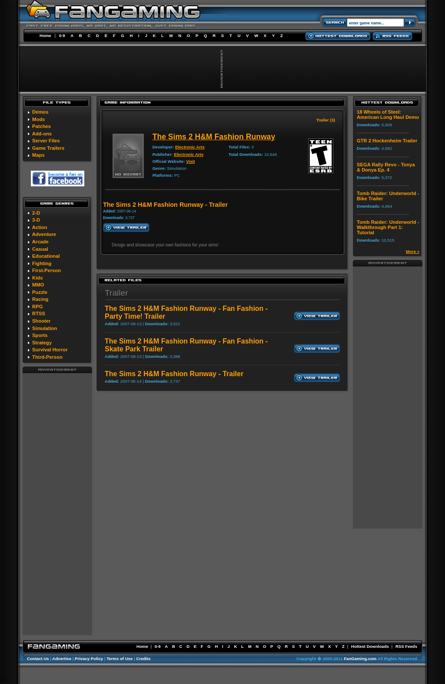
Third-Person (47, 357)
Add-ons (42, 133)
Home (45, 35)
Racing (40, 299)
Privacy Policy (89, 658)
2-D (36, 213)
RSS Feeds (406, 646)
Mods (38, 119)
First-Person (46, 270)
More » (412, 251)
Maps (38, 155)
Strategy (42, 342)
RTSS (38, 313)
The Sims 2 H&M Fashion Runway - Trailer (174, 373)
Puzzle (39, 292)
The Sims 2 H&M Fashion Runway (214, 136)
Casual (40, 249)
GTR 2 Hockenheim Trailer (387, 140)
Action (39, 227)
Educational (46, 256)
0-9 (62, 35)
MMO (38, 284)
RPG (37, 306)
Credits (143, 658)
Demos (40, 112)
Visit (190, 161)
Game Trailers (48, 148)
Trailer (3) (325, 120)
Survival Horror (49, 349)
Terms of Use (119, 658)
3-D (36, 219)
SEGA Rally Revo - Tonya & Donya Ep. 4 (386, 167)
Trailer (116, 292)
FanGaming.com (360, 658)
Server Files (46, 140)
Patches (41, 126)
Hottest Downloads (370, 646)
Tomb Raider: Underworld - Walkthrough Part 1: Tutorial (388, 227)
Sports (39, 335)
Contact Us (38, 658)
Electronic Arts (190, 147)
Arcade (40, 241)
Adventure (44, 234)
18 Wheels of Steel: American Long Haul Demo (388, 114)
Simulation (44, 328)
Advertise (61, 658)
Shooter (41, 320)
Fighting (41, 263)
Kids (37, 277)
